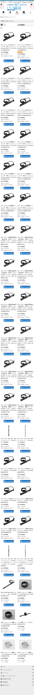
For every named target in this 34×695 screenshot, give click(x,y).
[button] (2, 5)
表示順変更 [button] (21, 25)
